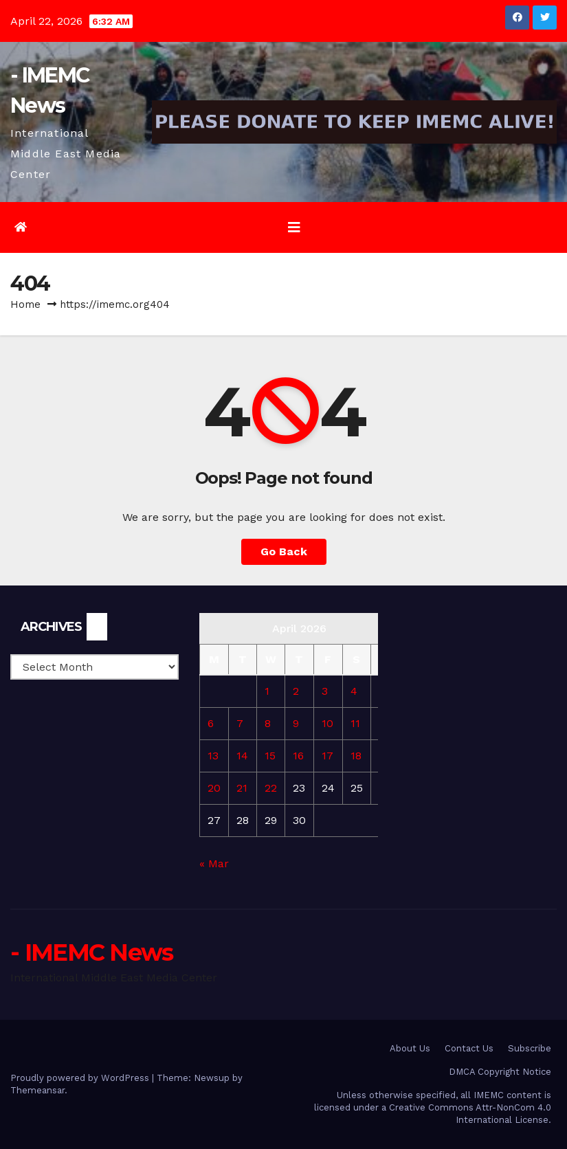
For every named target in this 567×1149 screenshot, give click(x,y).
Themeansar (37, 1090)
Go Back (283, 551)
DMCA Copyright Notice (500, 1072)
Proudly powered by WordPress (81, 1078)
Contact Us (469, 1048)
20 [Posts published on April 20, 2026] (214, 787)
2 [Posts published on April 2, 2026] (296, 691)
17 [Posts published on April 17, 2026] (327, 755)
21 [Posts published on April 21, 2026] (241, 787)
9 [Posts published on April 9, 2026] (296, 723)
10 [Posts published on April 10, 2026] (327, 723)
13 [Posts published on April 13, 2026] (213, 755)
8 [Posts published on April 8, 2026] (268, 723)
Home (25, 304)
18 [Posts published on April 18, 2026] (356, 755)
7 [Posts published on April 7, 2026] (239, 723)
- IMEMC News (91, 952)
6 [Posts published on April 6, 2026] (211, 723)
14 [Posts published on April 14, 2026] (242, 755)
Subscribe (529, 1048)
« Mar (214, 863)
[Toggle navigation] (294, 227)
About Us (410, 1048)
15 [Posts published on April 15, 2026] (270, 755)
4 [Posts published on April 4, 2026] (354, 691)
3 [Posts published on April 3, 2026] (325, 691)
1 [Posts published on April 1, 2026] (267, 691)
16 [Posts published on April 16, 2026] (298, 755)
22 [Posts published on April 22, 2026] (271, 787)
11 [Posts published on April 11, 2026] (355, 723)
